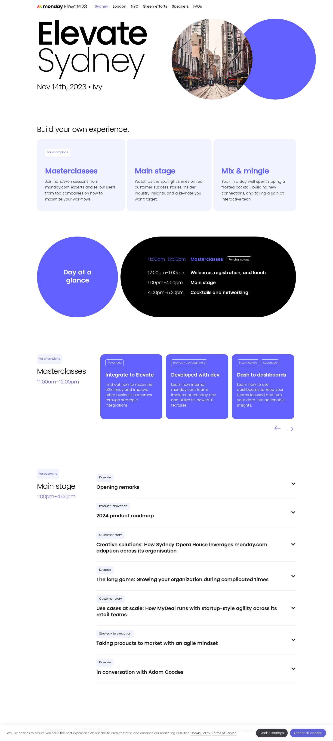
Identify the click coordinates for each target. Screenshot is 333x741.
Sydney (101, 7)
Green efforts (155, 7)
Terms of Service (224, 733)
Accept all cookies (308, 733)
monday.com (183, 390)
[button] (277, 428)
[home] (62, 7)
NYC (134, 7)
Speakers (180, 7)
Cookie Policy (201, 733)
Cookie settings (272, 733)
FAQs (197, 7)
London (119, 7)
